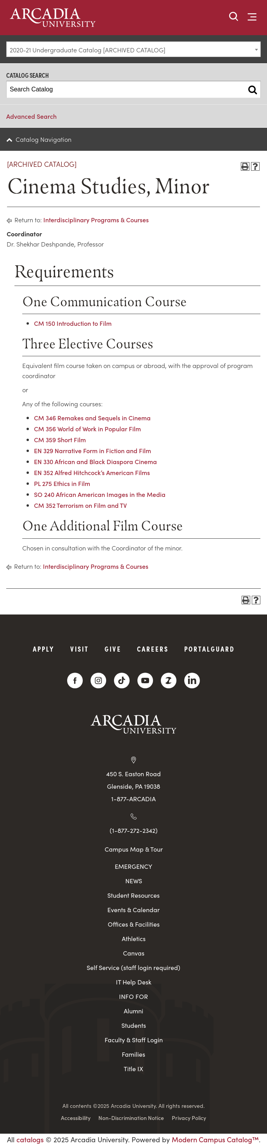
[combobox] (133, 49)
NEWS (133, 880)
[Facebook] (75, 680)
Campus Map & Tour (134, 849)
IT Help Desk (133, 982)
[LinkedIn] (192, 680)
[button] (234, 17)
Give (113, 649)
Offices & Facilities (134, 924)
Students (133, 1025)
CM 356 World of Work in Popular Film (87, 428)
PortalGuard (209, 649)
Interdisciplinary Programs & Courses (96, 219)
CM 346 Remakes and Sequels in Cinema (92, 417)
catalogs (30, 1139)
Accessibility (76, 1118)
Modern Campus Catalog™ (215, 1139)
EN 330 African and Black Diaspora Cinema (95, 461)
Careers (153, 649)
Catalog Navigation (43, 139)
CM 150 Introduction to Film (73, 323)
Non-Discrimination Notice (131, 1118)
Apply (44, 649)
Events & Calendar (133, 909)
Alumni (133, 1010)
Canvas (133, 953)
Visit (79, 649)
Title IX (133, 1068)
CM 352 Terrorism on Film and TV (80, 505)
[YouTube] (145, 680)
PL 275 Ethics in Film (62, 483)
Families (133, 1054)
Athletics (134, 938)
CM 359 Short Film (60, 439)
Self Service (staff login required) (133, 967)
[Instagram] (98, 680)
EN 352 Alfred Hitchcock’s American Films (92, 472)
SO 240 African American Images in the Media (100, 494)
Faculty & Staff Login (134, 1039)
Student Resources (133, 895)
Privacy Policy (189, 1118)
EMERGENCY (133, 866)
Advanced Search (31, 116)
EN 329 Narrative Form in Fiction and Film (92, 450)
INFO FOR (133, 996)
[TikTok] (122, 680)
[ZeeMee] (168, 680)
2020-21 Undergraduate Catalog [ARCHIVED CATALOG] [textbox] (88, 49)
